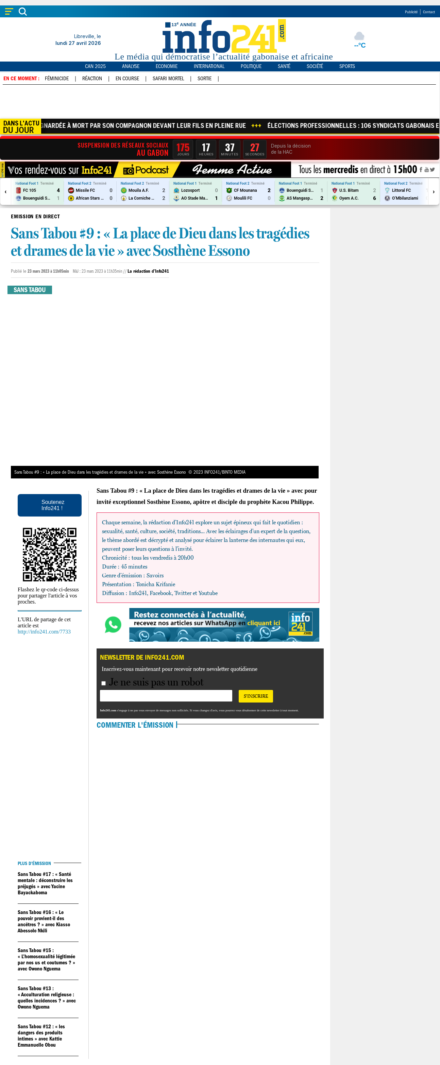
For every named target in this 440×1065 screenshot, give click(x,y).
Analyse (130, 66)
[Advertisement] (220, 102)
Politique (251, 66)
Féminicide (57, 78)
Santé (284, 66)
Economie (166, 66)
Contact (429, 12)
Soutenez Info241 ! (53, 505)
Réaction (92, 78)
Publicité (411, 12)
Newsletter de (142, 657)
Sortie (204, 78)
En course (127, 78)
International (209, 66)
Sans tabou (30, 290)
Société (315, 66)
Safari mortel (168, 78)
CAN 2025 (95, 66)
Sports (347, 66)
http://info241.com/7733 (44, 632)
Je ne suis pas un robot (152, 681)
